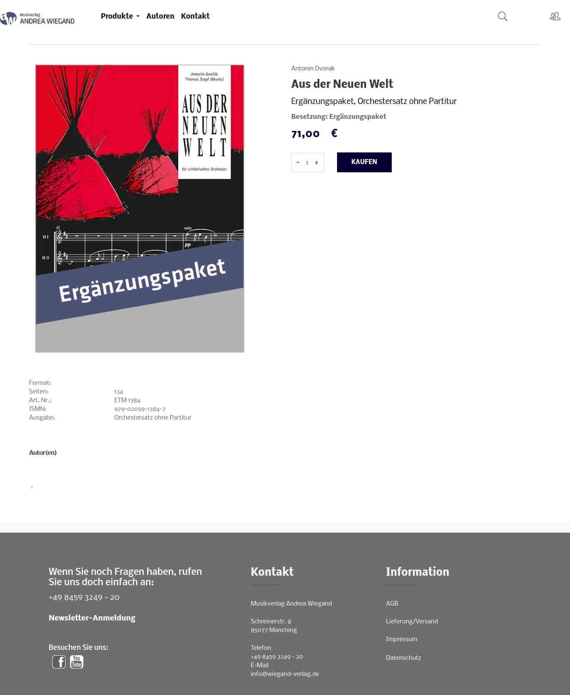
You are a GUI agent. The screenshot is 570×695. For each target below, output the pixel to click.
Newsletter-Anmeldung (92, 619)
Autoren (160, 17)
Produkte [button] (118, 17)
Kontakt (195, 17)
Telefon (261, 648)
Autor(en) (43, 453)
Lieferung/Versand (412, 621)
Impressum (401, 639)
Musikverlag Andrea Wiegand (291, 604)
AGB (392, 604)
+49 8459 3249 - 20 (84, 597)
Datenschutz (403, 658)
